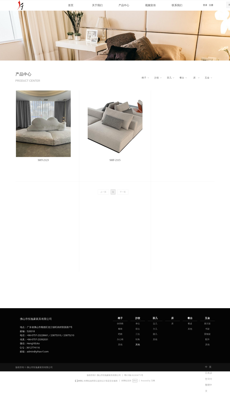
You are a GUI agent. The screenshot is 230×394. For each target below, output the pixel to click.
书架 (207, 329)
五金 (209, 78)
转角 (138, 339)
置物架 (207, 334)
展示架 (207, 323)
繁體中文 (208, 386)
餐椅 (120, 329)
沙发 (158, 78)
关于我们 (97, 5)
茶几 (171, 78)
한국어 (208, 379)
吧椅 (120, 334)
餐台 (183, 78)
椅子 (145, 78)
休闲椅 (120, 323)
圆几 (155, 334)
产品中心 (124, 5)
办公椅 (120, 339)
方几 (155, 329)
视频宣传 (150, 5)
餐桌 (190, 323)
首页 (70, 5)
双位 (138, 329)
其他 (120, 344)
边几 (155, 323)
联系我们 (177, 5)
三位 (138, 334)
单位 (138, 323)
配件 (207, 339)
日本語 (208, 373)
